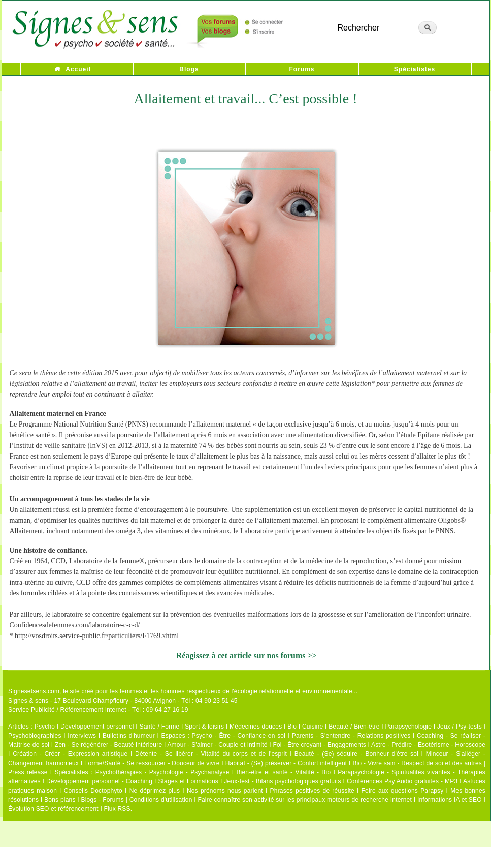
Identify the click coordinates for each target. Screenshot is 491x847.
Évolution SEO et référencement (53, 808)
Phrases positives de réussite (312, 790)
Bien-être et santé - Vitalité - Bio (283, 772)
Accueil (78, 69)
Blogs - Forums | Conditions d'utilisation (136, 799)
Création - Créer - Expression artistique (70, 754)
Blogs (189, 69)
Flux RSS (117, 808)
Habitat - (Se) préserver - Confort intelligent (286, 763)
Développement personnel (97, 726)
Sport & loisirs (204, 726)
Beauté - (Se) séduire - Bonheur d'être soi (356, 754)
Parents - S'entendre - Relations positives (351, 735)
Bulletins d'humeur (129, 735)
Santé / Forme (160, 726)
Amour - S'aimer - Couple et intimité (217, 744)
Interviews (82, 735)
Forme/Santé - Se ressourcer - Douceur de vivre (152, 763)
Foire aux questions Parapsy (403, 790)
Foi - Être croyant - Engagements (319, 744)
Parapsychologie (408, 726)
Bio (292, 726)
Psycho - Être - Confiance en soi (239, 735)
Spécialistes (414, 69)
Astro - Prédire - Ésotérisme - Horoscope (428, 744)
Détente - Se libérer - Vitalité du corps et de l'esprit (211, 754)
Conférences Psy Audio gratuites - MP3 (402, 781)
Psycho (45, 726)
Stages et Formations (188, 781)
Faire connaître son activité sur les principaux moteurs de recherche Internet (305, 799)
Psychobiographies (34, 735)
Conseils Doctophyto (93, 790)
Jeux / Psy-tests (459, 726)
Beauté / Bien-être (354, 726)
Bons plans (59, 799)
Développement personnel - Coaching (99, 781)
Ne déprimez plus (154, 790)
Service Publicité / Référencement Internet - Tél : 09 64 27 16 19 (98, 709)
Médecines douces (256, 726)
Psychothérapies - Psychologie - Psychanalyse (162, 772)
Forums (301, 69)
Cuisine (312, 726)
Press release (28, 772)
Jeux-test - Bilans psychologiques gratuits (282, 781)
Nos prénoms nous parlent (225, 790)
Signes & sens (28, 700)
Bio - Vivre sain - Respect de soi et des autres (417, 763)
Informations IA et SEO (449, 799)
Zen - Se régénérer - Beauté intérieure (108, 744)
